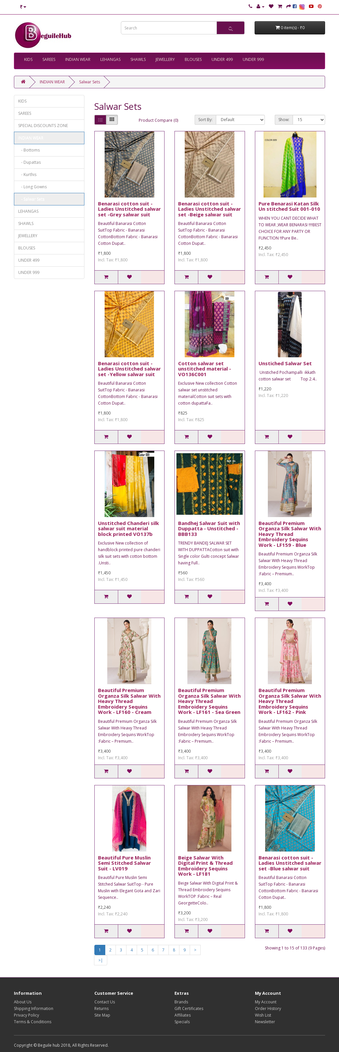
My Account (265, 1002)
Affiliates (182, 1015)
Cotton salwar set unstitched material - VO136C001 (204, 368)
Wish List (263, 1015)
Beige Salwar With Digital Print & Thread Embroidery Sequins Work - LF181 (205, 865)
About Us (22, 1002)
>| (100, 960)
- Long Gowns (32, 187)
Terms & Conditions (32, 1022)
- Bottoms (29, 150)
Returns (101, 1008)
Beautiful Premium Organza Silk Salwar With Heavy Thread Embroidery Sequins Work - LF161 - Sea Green (209, 701)
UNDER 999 (253, 59)
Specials (182, 1022)
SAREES (48, 59)
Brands (181, 1002)
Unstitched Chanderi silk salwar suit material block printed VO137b (128, 528)
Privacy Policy (26, 1015)
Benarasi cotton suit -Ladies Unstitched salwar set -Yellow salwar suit (129, 368)
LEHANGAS (110, 59)
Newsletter (265, 1022)
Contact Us (104, 1002)
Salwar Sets (89, 82)
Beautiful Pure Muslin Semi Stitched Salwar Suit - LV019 (124, 863)
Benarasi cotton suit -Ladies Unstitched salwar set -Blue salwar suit (290, 863)
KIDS (28, 59)
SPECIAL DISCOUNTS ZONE (43, 125)
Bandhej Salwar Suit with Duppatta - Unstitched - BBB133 (209, 528)
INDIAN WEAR (77, 59)
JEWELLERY (165, 59)
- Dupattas (29, 162)
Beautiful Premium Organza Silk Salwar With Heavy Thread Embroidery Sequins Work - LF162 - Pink (290, 701)
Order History (268, 1008)
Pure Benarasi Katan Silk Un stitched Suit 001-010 (289, 206)
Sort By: (205, 119)
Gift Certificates (188, 1008)
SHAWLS (138, 59)
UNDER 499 (222, 59)
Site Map (102, 1015)
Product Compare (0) (158, 120)
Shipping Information (33, 1008)
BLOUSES (193, 59)
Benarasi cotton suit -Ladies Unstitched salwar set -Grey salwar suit (129, 209)
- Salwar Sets (31, 199)
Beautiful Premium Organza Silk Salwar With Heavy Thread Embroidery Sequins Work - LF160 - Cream (129, 701)
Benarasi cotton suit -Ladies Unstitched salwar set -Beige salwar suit (209, 209)
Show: (283, 119)
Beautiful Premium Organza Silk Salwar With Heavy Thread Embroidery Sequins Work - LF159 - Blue (290, 534)
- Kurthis (27, 174)
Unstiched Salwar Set (285, 363)
